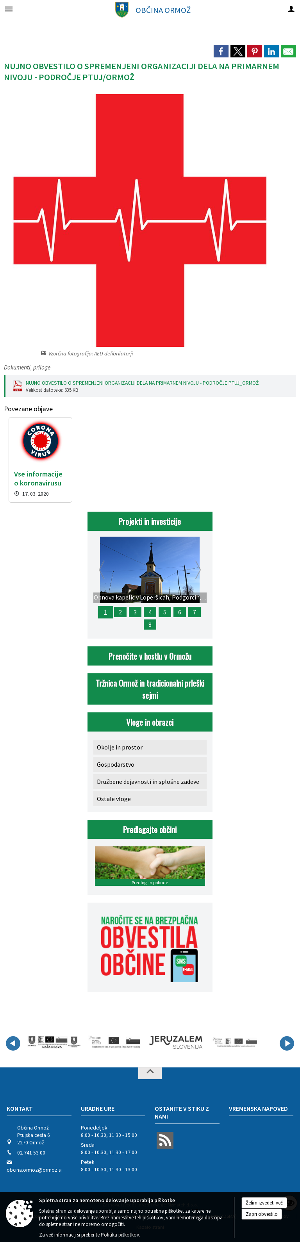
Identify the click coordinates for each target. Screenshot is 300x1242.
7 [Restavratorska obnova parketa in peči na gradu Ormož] (194, 612)
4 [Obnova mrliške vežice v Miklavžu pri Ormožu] (150, 612)
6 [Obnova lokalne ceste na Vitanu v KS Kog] (179, 612)
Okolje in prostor (120, 747)
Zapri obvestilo (262, 1214)
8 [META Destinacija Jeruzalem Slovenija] (150, 624)
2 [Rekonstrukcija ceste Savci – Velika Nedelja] (120, 612)
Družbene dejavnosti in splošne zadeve (148, 781)
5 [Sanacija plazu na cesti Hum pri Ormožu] (164, 612)
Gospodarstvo (115, 764)
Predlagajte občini (150, 829)
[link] (221, 51)
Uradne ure (97, 1108)
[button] (13, 1043)
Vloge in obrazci (149, 722)
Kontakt (20, 1108)
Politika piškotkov (120, 1234)
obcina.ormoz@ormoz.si (34, 1170)
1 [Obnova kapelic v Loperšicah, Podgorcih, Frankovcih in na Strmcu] (105, 612)
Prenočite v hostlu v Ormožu (150, 656)
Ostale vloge (114, 799)
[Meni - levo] (9, 9)
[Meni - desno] (291, 9)
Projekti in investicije (150, 521)
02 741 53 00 (31, 1152)
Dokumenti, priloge (27, 367)
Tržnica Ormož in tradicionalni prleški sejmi (150, 689)
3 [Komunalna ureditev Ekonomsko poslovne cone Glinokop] (135, 612)
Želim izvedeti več (264, 1202)
